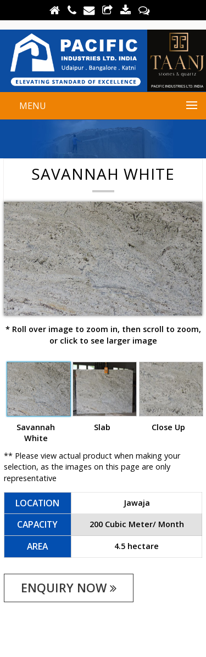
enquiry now (68, 588)
